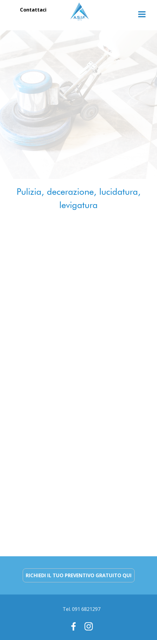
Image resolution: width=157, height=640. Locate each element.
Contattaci (33, 9)
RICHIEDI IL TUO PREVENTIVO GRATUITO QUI (79, 575)
